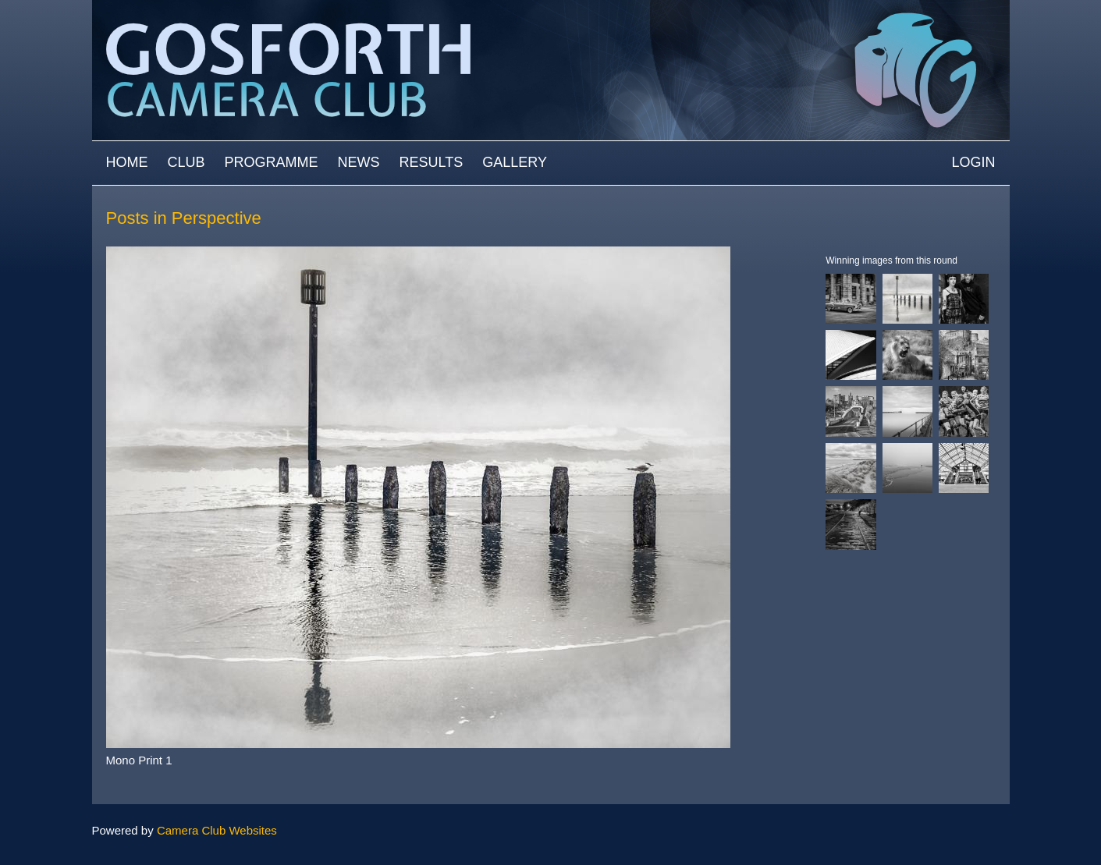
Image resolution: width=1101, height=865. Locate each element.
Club (186, 162)
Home (127, 162)
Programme (271, 162)
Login (973, 162)
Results (431, 162)
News (359, 162)
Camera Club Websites (217, 830)
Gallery (514, 162)
